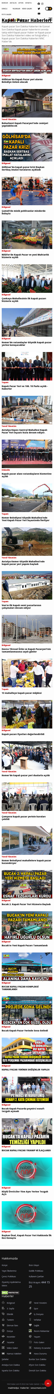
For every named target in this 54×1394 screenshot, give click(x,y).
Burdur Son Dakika (37, 1359)
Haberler (24, 1387)
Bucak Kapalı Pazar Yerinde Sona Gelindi (25, 1030)
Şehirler (5, 1359)
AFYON (20, 3)
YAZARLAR (16, 8)
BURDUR (5, 3)
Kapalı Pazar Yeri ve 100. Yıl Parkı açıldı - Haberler (25, 387)
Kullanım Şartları (36, 1276)
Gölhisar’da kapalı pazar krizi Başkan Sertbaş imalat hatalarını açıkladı (23, 168)
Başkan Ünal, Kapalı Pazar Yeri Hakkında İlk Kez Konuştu (27, 1236)
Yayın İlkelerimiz (9, 1270)
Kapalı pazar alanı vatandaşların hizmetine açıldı (27, 475)
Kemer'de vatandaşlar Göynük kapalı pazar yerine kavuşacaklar (26, 343)
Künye (4, 1265)
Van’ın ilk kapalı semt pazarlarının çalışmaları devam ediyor (21, 606)
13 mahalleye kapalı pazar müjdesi (22, 693)
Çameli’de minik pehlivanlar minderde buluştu (24, 212)
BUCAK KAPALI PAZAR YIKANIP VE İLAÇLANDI (26, 1150)
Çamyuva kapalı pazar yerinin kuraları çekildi (24, 817)
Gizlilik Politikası (36, 1270)
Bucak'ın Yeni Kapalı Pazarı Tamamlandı (25, 945)
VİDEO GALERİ (27, 8)
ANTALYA (13, 3)
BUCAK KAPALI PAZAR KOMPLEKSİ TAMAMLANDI (20, 988)
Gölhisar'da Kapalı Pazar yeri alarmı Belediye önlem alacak (22, 80)
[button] (49, 21)
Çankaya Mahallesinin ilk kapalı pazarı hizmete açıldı (24, 299)
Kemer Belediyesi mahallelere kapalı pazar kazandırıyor (26, 861)
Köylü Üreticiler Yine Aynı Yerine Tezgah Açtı (25, 1192)
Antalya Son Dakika (11, 1365)
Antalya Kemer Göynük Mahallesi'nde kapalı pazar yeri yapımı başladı (23, 562)
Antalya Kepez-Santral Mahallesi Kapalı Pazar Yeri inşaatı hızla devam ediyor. (24, 431)
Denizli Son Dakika (37, 1370)
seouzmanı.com (38, 1387)
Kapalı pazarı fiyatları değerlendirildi (23, 734)
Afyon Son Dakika (37, 1365)
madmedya (13, 1387)
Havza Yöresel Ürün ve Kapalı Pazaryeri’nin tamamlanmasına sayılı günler (26, 650)
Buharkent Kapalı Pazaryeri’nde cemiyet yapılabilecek (25, 124)
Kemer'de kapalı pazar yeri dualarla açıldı (26, 775)
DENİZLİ (4, 8)
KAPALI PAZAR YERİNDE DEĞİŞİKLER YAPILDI (26, 1069)
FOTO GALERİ (6, 14)
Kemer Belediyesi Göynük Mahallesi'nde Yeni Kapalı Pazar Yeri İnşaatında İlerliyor (25, 519)
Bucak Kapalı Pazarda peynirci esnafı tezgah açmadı (23, 1109)
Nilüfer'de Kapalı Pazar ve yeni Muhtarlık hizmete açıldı (25, 256)
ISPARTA (28, 3)
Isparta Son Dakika (10, 1370)
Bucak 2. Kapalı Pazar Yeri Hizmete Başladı (26, 904)
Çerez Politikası (9, 1276)
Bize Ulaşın (34, 1265)
